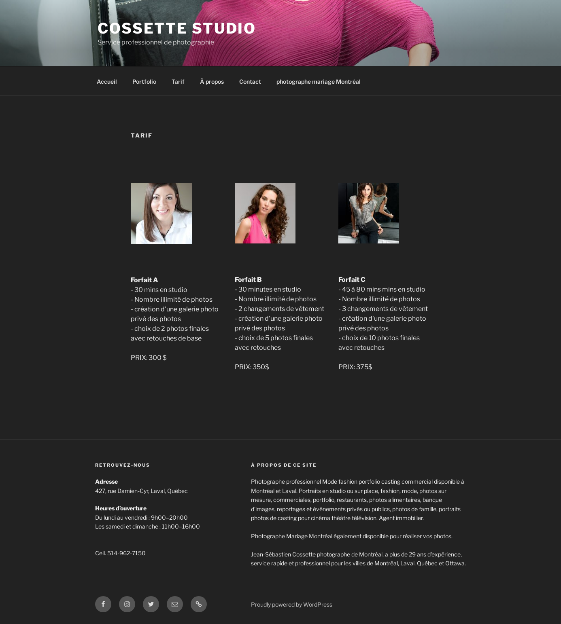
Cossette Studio (177, 28)
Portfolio (144, 81)
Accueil (107, 81)
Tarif (178, 81)
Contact (250, 81)
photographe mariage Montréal (318, 81)
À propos (212, 81)
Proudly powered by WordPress (291, 604)
